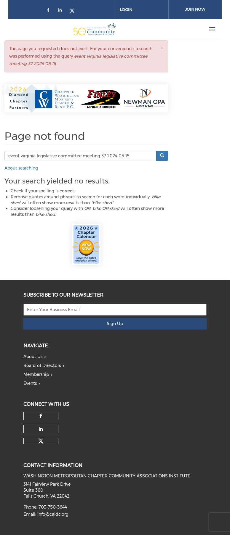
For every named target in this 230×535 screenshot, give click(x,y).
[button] (162, 48)
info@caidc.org (52, 514)
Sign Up (115, 323)
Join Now (195, 9)
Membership (36, 374)
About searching (21, 168)
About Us (32, 356)
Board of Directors (42, 365)
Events (30, 383)
